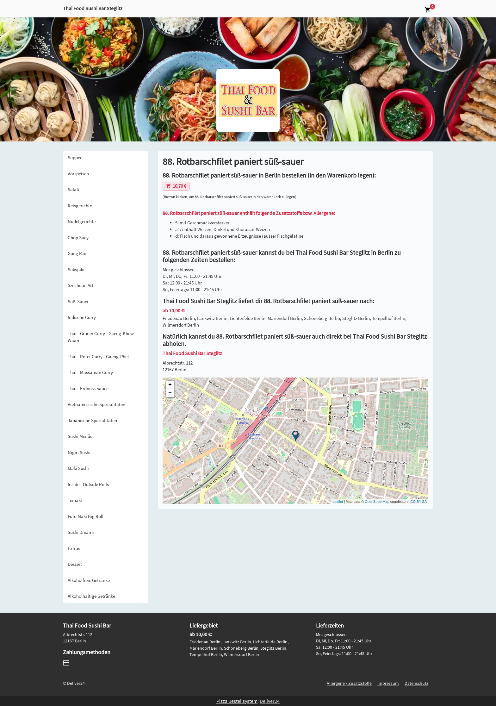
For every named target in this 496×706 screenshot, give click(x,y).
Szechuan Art (80, 285)
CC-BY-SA (418, 501)
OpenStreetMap (377, 501)
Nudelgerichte (82, 221)
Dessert (75, 564)
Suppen (75, 157)
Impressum (388, 683)
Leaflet (337, 501)
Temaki (75, 500)
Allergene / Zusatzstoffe (349, 683)
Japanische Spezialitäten (92, 420)
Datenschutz (416, 683)
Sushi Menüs (80, 436)
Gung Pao (77, 253)
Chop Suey (78, 237)
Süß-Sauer (78, 301)
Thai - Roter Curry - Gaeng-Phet (98, 356)
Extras (74, 548)
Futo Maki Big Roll (85, 516)
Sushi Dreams (81, 532)
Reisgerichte (80, 206)
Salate (74, 189)
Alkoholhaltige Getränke (91, 596)
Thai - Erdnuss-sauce (88, 388)
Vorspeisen (78, 174)
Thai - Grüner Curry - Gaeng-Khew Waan (101, 337)
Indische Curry (82, 317)
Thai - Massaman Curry (90, 372)
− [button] (170, 393)
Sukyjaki (76, 269)
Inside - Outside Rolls (88, 484)
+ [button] (170, 385)
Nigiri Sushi (79, 452)
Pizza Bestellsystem (236, 701)
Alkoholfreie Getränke (89, 580)
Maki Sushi (78, 468)
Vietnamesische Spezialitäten (96, 404)
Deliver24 (270, 701)
